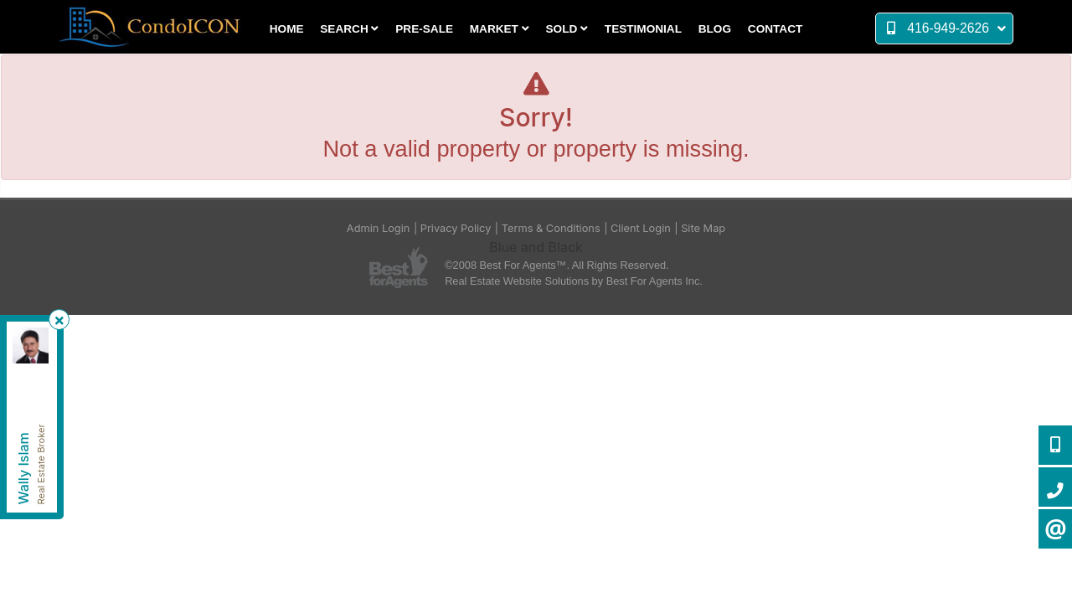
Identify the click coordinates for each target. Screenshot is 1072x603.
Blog (714, 29)
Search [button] (349, 29)
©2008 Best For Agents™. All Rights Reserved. (557, 265)
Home (287, 29)
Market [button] (499, 29)
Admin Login (378, 228)
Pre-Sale (424, 29)
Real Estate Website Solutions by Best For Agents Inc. (574, 281)
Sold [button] (567, 29)
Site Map (703, 228)
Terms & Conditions (551, 228)
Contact (775, 29)
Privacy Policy (456, 228)
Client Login (641, 228)
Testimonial (643, 29)
